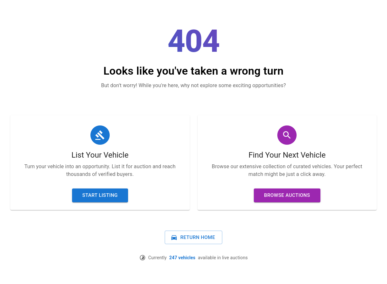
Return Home (192, 237)
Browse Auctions (287, 195)
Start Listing (100, 195)
